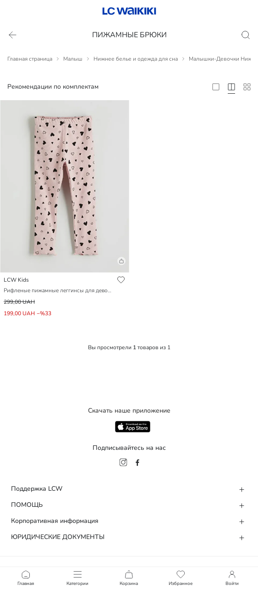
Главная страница (29, 58)
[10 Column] (247, 87)
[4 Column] (231, 87)
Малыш (72, 58)
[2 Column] (216, 87)
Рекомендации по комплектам (53, 86)
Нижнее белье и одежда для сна (135, 58)
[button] (64, 264)
